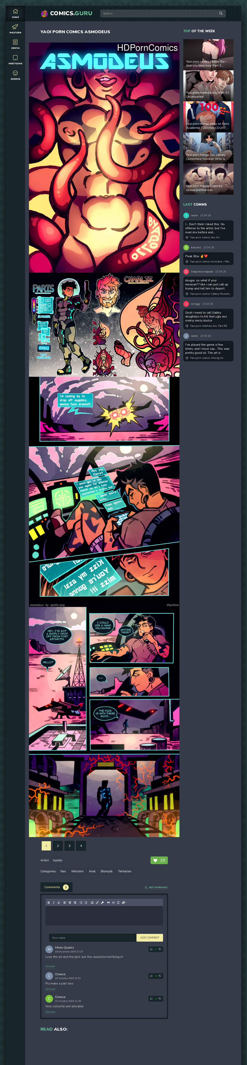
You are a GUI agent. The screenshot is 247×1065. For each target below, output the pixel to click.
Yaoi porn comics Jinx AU (202, 237)
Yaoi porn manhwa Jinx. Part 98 (206, 326)
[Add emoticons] (92, 902)
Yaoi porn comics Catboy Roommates (209, 294)
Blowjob (107, 871)
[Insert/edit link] (97, 902)
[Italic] (53, 902)
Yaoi (63, 871)
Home (15, 13)
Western (15, 29)
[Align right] (74, 902)
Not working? (156, 887)
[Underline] (58, 902)
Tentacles (125, 871)
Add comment (58, 937)
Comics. (71, 13)
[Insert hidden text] (123, 902)
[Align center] (69, 902)
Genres (15, 75)
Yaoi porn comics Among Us (204, 358)
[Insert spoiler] (118, 902)
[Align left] (64, 902)
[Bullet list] (81, 902)
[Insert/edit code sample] (113, 902)
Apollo (57, 860)
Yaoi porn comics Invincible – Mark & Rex (209, 261)
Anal (92, 871)
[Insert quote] (108, 902)
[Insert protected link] (102, 902)
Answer (50, 966)
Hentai (15, 44)
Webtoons (15, 59)
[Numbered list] (86, 902)
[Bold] (48, 902)
